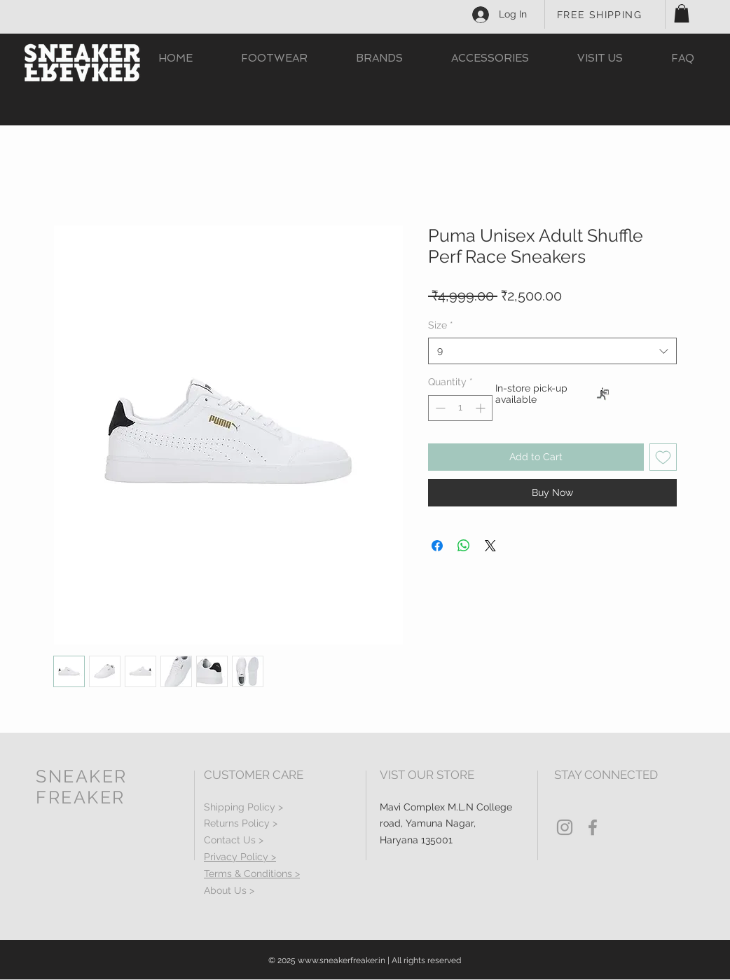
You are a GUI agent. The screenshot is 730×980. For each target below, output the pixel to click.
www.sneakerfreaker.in (341, 960)
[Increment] (481, 408)
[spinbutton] (460, 408)
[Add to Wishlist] (663, 457)
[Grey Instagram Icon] (564, 827)
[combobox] (552, 351)
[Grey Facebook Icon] (592, 827)
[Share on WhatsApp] (463, 545)
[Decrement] (439, 408)
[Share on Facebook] (437, 545)
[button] (681, 13)
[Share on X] (490, 545)
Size (440, 325)
